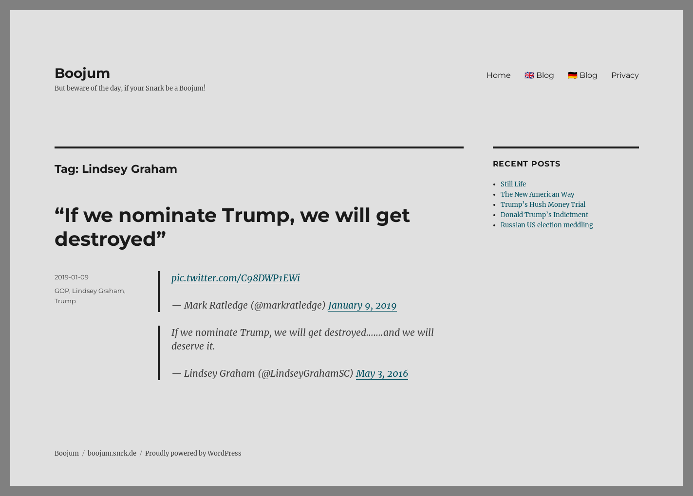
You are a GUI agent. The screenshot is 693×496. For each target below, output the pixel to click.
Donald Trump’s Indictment (544, 215)
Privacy (625, 75)
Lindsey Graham (98, 290)
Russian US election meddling (547, 225)
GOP (62, 290)
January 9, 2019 (362, 305)
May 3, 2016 (382, 373)
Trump (65, 301)
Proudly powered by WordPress (193, 453)
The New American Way (537, 194)
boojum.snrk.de (112, 453)
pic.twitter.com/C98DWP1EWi (235, 278)
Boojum (82, 73)
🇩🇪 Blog (583, 75)
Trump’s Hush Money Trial (543, 205)
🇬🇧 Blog (539, 75)
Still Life (513, 184)
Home (499, 75)
